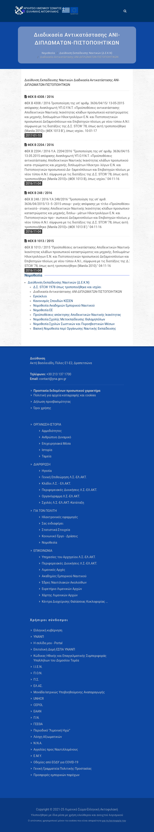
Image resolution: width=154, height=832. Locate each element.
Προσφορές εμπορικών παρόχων (56, 775)
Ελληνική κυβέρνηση (47, 630)
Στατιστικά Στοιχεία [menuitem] (56, 530)
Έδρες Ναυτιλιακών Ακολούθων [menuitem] (64, 582)
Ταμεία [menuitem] (46, 456)
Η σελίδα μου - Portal (47, 643)
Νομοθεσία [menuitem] (49, 542)
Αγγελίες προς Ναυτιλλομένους (55, 749)
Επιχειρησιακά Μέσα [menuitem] (56, 443)
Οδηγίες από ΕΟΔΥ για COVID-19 (55, 762)
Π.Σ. (36, 679)
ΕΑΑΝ (37, 711)
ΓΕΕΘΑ (38, 724)
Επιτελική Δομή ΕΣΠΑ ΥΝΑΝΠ (54, 649)
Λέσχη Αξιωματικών (47, 737)
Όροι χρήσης (42, 408)
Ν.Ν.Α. (37, 743)
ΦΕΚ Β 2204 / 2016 (39, 145)
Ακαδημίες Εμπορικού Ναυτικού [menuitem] (64, 576)
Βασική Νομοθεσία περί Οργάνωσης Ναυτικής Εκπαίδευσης (74, 328)
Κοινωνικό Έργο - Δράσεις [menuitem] (60, 536)
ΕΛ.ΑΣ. (38, 686)
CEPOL (38, 705)
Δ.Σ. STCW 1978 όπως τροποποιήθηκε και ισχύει (67, 287)
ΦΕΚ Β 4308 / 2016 (39, 97)
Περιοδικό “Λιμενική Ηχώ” (51, 730)
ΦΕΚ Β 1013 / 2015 (39, 241)
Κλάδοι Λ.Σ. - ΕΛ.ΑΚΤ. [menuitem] (56, 483)
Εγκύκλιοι (40, 296)
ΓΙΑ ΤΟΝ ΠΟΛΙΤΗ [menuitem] (45, 510)
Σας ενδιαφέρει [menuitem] (52, 523)
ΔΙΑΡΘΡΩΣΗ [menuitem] (41, 464)
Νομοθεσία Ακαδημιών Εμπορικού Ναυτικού (64, 305)
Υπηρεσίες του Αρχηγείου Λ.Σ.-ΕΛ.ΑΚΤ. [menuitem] (69, 557)
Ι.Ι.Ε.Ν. (37, 666)
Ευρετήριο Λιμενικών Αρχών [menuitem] (62, 589)
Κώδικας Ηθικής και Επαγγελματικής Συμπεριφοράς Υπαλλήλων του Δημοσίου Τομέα (69, 658)
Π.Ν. (36, 717)
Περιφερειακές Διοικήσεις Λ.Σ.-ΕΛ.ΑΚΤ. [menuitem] (69, 490)
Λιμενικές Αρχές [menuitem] (53, 569)
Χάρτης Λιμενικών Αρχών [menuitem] (60, 595)
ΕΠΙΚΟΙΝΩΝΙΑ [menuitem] (42, 550)
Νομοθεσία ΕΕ (43, 310)
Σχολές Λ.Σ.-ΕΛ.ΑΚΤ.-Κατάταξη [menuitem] (63, 502)
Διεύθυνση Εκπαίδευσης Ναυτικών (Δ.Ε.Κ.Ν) (85, 53)
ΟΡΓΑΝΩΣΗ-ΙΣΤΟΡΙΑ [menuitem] (47, 424)
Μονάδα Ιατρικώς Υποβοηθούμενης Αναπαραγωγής (69, 692)
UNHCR (38, 698)
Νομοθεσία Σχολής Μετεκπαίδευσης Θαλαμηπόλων (69, 319)
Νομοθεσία (48, 53)
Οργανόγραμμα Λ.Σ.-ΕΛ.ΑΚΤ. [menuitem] (61, 496)
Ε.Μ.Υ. (37, 756)
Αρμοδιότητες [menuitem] (52, 431)
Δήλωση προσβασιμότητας (52, 401)
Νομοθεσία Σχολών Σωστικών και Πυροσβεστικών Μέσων (74, 324)
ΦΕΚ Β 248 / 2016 (38, 193)
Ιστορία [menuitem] (47, 450)
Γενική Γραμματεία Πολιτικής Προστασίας (62, 768)
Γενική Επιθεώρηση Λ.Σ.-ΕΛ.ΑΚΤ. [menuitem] (64, 477)
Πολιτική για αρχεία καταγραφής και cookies (64, 395)
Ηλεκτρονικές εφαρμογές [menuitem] (60, 517)
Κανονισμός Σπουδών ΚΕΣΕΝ (53, 301)
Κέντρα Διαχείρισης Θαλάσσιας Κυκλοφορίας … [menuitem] (75, 601)
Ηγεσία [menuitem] (47, 471)
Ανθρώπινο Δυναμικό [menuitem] (56, 437)
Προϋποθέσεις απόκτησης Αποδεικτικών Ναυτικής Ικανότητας (77, 314)
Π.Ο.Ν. (37, 673)
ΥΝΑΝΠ (38, 636)
